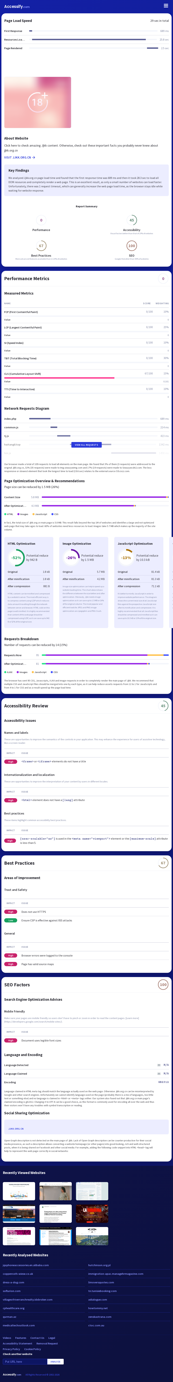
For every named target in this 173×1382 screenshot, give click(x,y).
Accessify (17, 6)
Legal (51, 1338)
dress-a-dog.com (13, 1282)
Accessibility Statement (17, 1343)
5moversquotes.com (101, 1282)
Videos (7, 1338)
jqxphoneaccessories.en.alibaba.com (26, 1265)
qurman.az (9, 1316)
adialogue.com (97, 1299)
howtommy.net (98, 1308)
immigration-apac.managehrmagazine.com (115, 1273)
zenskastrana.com (99, 1316)
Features (20, 1338)
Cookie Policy (32, 1349)
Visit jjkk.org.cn (20, 157)
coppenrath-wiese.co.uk (18, 1273)
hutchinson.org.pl (99, 1265)
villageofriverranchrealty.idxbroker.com (27, 1299)
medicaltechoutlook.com (19, 1325)
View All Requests (86, 444)
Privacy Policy (11, 1349)
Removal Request (47, 1343)
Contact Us (37, 1338)
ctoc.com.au (96, 1325)
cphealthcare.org (13, 1308)
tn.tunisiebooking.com (102, 1291)
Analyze (56, 1361)
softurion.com (12, 1291)
